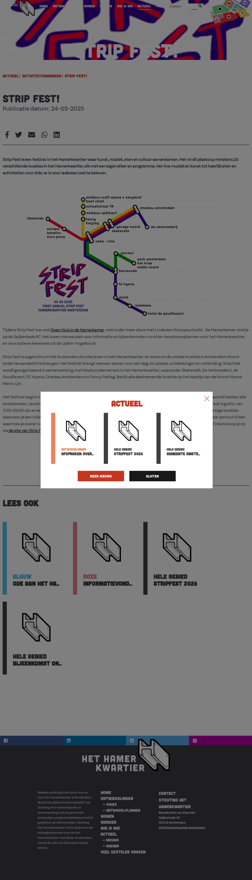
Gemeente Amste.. (183, 451)
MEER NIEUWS (101, 476)
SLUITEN (152, 476)
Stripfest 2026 (128, 451)
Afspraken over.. (77, 451)
